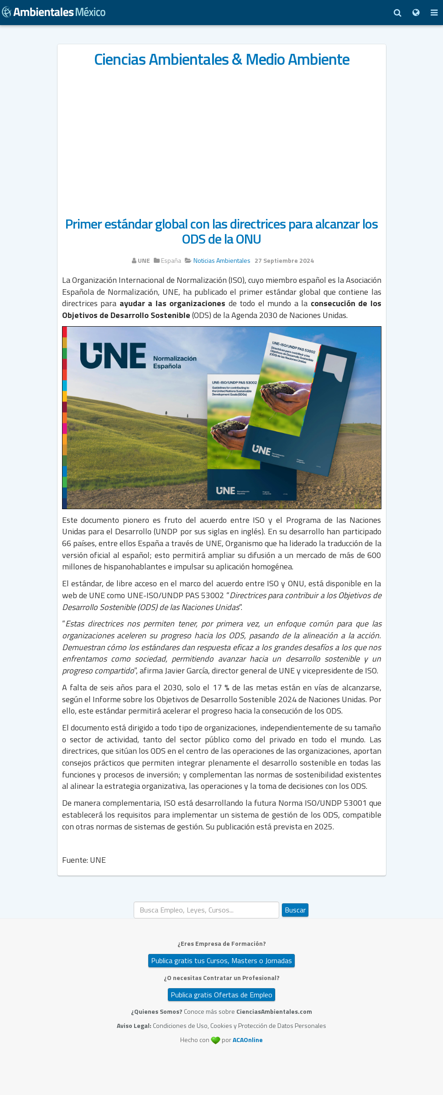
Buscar (295, 909)
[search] (206, 910)
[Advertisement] (221, 138)
